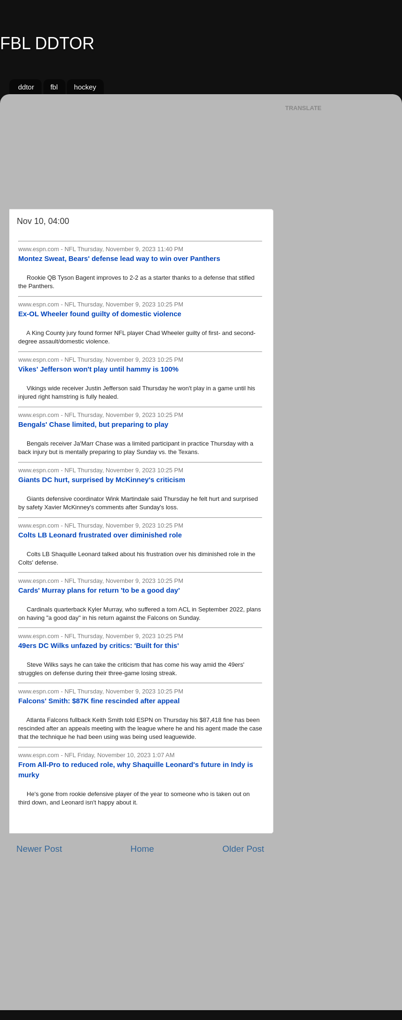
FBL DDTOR (47, 43)
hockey (85, 87)
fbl (54, 87)
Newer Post (39, 849)
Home (142, 849)
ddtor (26, 87)
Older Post (243, 849)
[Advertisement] (140, 148)
